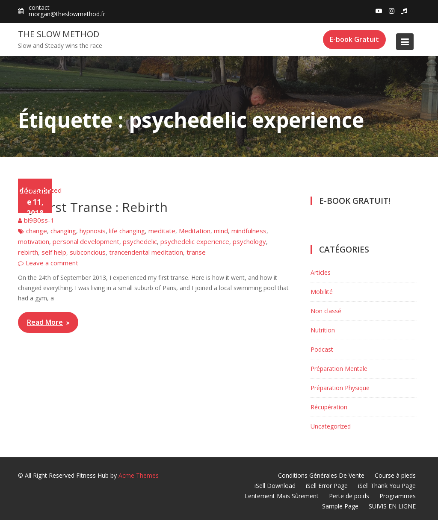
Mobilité (322, 292)
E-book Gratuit (354, 39)
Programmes (397, 496)
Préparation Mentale (339, 368)
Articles (321, 272)
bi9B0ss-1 (39, 220)
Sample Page (340, 506)
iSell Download (275, 486)
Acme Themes (138, 475)
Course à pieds (395, 475)
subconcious (88, 252)
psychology (249, 241)
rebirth (28, 252)
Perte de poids (349, 496)
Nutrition (323, 330)
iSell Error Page (327, 486)
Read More (45, 322)
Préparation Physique (340, 388)
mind (221, 230)
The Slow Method (58, 34)
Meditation (194, 230)
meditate (161, 230)
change (36, 230)
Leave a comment (52, 263)
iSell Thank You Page (387, 486)
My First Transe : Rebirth (93, 207)
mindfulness (248, 230)
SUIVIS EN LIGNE (392, 506)
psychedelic (140, 241)
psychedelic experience (194, 241)
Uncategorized (40, 190)
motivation (33, 241)
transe (196, 252)
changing (63, 230)
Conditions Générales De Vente (321, 475)
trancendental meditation (146, 252)
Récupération (329, 407)
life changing (127, 230)
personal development (86, 241)
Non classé (326, 311)
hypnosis (93, 230)
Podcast (322, 349)
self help (53, 252)
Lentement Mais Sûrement (282, 496)
